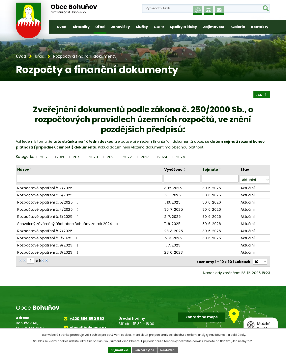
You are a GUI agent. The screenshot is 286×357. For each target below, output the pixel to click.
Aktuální (248, 186)
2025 (180, 157)
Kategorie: (25, 156)
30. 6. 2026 (212, 186)
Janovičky (120, 26)
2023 (145, 157)
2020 (93, 157)
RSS (261, 94)
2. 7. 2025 (173, 215)
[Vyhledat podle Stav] (254, 178)
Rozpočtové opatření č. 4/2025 (48, 208)
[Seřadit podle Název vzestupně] (31, 169)
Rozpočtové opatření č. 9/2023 (48, 244)
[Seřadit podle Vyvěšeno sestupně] (185, 170)
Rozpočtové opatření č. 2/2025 (48, 229)
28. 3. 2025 (174, 229)
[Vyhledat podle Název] (90, 178)
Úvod (62, 26)
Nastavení (169, 350)
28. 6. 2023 (174, 251)
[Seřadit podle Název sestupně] (31, 170)
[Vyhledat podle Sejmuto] (220, 178)
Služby (142, 26)
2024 (162, 157)
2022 (127, 157)
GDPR (159, 26)
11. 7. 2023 (173, 244)
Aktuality (81, 26)
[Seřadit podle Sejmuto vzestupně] (220, 169)
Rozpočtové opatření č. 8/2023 (48, 251)
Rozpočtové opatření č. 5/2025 (48, 201)
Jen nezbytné (144, 350)
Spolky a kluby (183, 26)
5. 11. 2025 (173, 193)
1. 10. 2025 (173, 201)
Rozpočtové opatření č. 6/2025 (48, 193)
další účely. (238, 334)
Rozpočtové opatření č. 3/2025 (48, 215)
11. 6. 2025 (173, 222)
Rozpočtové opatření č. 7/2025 (48, 186)
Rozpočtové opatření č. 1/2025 (48, 236)
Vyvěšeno (174, 169)
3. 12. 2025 (173, 186)
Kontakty (259, 26)
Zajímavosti (214, 26)
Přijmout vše (118, 350)
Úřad (100, 26)
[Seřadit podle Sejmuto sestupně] (220, 170)
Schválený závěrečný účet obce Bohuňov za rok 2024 (68, 222)
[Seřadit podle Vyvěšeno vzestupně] (185, 169)
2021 (110, 157)
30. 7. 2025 (174, 208)
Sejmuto (210, 169)
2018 (60, 157)
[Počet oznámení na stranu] (260, 259)
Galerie (238, 26)
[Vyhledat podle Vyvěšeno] (182, 178)
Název (23, 169)
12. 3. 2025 (173, 236)
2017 (44, 157)
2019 (76, 157)
